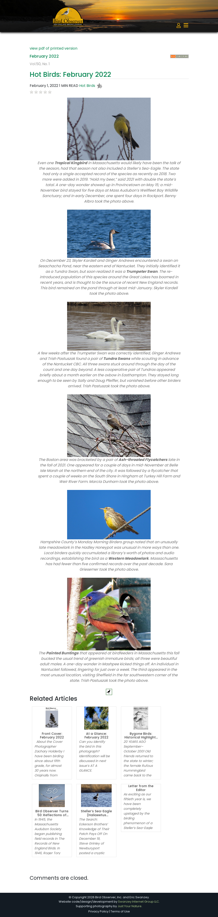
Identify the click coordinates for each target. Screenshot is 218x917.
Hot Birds (87, 85)
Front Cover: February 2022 (52, 735)
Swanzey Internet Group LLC (138, 901)
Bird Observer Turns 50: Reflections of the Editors (51, 815)
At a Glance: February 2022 (96, 735)
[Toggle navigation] (186, 25)
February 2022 (44, 56)
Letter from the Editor (140, 788)
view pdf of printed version (53, 48)
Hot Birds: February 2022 (70, 74)
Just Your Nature (130, 906)
